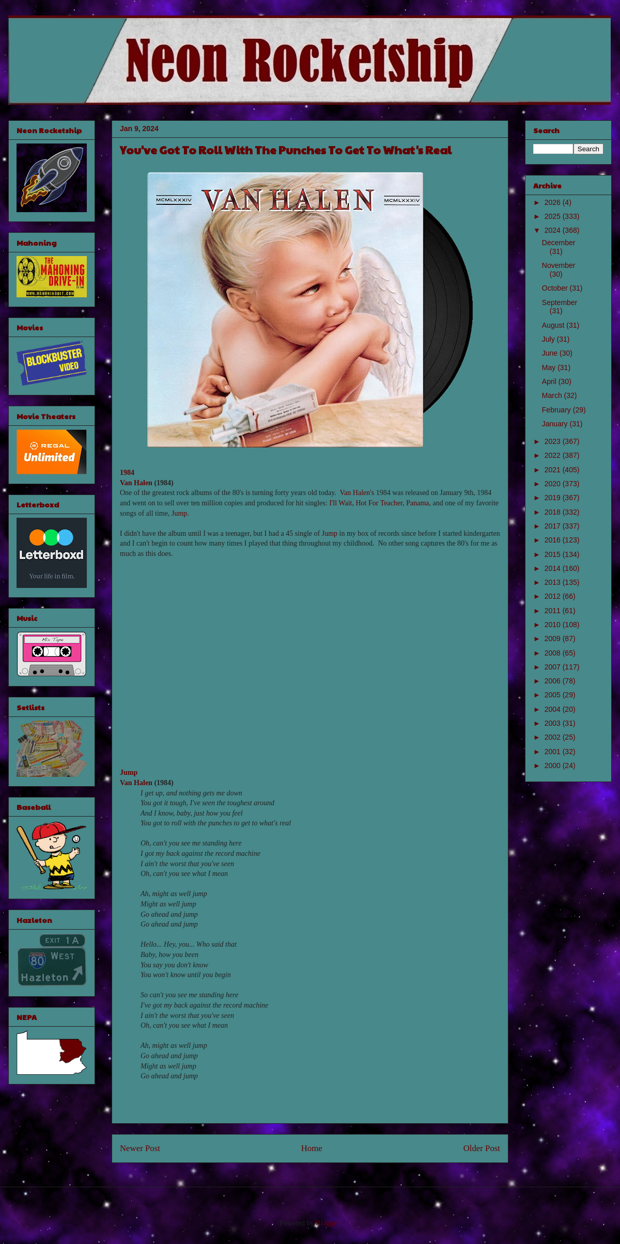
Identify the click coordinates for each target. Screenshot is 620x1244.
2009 (554, 638)
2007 (554, 667)
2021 (554, 470)
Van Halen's (357, 493)
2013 (554, 582)
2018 (554, 512)
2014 (554, 568)
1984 (127, 472)
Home (311, 1148)
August (554, 325)
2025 (554, 216)
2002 (554, 737)
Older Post (481, 1148)
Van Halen (136, 483)
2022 (554, 455)
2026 (554, 202)
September (559, 302)
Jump (179, 513)
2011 (554, 611)
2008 (554, 653)
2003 (554, 723)
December (559, 242)
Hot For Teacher (378, 503)
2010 (554, 624)
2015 (554, 554)
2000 (554, 765)
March (553, 395)
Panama (417, 503)
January (556, 424)
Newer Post (140, 1148)
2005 (554, 695)
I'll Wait (340, 503)
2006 (554, 681)
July (549, 339)
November (559, 265)
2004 (554, 709)
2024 (554, 230)
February (557, 410)
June (551, 353)
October (556, 288)
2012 (554, 596)
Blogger (327, 1223)
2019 (554, 497)
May (549, 367)
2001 (554, 751)
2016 (554, 540)
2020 (554, 484)
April (550, 381)
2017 (554, 526)
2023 (554, 441)
